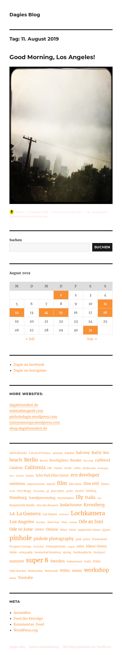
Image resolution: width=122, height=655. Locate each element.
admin (20, 212)
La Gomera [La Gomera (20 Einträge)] (29, 513)
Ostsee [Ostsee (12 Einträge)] (52, 529)
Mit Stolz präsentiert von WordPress (87, 647)
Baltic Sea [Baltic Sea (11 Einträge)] (100, 452)
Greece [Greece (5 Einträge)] (79, 490)
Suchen (15, 240)
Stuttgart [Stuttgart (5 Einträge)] (99, 552)
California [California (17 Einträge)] (35, 467)
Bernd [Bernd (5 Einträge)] (44, 460)
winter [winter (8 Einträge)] (77, 571)
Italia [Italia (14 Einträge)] (90, 497)
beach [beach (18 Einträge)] (15, 460)
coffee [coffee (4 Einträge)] (77, 468)
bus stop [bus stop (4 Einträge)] (88, 460)
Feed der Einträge (28, 618)
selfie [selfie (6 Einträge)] (80, 546)
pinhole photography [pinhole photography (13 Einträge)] (54, 538)
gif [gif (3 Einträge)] (47, 491)
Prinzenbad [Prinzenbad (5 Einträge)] (99, 539)
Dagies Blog (24, 15)
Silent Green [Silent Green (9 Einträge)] (96, 546)
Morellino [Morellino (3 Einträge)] (40, 522)
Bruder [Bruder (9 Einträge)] (76, 460)
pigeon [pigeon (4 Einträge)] (106, 529)
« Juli (30, 339)
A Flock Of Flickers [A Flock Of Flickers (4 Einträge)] (40, 453)
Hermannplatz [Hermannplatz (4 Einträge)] (65, 498)
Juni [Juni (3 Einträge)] (99, 498)
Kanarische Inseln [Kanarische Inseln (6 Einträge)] (22, 505)
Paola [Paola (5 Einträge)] (72, 529)
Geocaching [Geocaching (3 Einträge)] (38, 491)
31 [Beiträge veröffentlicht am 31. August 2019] (90, 330)
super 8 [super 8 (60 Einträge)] (37, 560)
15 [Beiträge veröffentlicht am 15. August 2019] (61, 312)
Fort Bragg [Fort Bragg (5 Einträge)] (24, 490)
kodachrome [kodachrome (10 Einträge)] (71, 505)
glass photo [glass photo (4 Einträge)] (57, 490)
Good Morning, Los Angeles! (52, 57)
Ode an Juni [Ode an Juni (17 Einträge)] (91, 521)
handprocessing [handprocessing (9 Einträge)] (42, 498)
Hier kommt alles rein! (67, 212)
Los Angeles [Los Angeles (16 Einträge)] (21, 521)
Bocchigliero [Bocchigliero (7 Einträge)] (58, 460)
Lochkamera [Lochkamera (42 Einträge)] (88, 513)
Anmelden (22, 612)
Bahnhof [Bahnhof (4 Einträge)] (69, 453)
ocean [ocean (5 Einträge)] (73, 522)
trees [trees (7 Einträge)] (96, 561)
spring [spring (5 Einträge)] (67, 552)
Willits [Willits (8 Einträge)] (65, 571)
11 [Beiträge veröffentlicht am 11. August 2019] (105, 304)
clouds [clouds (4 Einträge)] (68, 468)
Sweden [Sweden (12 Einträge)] (57, 561)
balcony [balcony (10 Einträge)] (83, 453)
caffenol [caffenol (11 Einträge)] (102, 460)
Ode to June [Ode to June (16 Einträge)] (21, 529)
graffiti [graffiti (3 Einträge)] (69, 491)
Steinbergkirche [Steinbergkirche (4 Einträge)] (82, 552)
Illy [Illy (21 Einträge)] (79, 497)
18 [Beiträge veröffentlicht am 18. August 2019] (105, 312)
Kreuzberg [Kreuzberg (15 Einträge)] (94, 504)
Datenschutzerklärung (44, 647)
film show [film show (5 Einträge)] (75, 484)
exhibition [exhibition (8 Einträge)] (17, 484)
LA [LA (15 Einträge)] (12, 513)
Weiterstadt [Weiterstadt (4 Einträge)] (51, 571)
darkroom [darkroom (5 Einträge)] (89, 468)
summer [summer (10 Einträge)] (16, 561)
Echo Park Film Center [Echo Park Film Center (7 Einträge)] (52, 475)
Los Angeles (99, 212)
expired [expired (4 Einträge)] (50, 484)
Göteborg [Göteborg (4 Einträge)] (91, 490)
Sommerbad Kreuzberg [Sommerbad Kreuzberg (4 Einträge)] (47, 552)
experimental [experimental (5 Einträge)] (35, 484)
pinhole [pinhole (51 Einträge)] (20, 538)
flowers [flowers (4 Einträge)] (105, 484)
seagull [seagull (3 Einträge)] (71, 546)
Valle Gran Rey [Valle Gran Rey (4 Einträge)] (17, 571)
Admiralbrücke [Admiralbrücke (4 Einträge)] (18, 453)
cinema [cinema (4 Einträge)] (58, 468)
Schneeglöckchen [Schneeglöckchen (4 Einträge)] (56, 546)
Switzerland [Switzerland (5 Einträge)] (74, 561)
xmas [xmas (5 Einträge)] (12, 578)
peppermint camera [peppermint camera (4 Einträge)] (89, 529)
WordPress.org (26, 630)
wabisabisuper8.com (26, 411)
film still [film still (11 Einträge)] (91, 483)
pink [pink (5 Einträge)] (78, 539)
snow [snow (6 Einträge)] (13, 552)
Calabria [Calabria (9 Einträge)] (16, 468)
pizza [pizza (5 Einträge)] (86, 539)
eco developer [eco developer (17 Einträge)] (85, 475)
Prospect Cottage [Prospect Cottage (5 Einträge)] (20, 546)
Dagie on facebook (29, 364)
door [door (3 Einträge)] (11, 476)
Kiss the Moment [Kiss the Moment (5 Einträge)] (47, 505)
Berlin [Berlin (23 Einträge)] (31, 460)
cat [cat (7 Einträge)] (49, 468)
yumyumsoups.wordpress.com (34, 422)
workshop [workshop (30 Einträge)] (96, 570)
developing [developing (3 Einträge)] (102, 468)
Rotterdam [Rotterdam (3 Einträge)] (38, 546)
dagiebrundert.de (23, 405)
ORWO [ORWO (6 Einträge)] (39, 529)
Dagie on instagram (30, 370)
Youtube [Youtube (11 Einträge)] (25, 577)
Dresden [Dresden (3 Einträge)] (20, 476)
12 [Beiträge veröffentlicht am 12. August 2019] (17, 312)
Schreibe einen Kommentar (28, 216)
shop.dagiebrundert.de (28, 428)
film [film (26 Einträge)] (62, 483)
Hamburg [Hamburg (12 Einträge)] (18, 497)
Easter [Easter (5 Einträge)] (30, 475)
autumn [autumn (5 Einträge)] (58, 453)
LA (88, 212)
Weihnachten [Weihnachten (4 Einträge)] (35, 571)
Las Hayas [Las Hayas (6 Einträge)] (50, 514)
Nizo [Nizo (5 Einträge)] (64, 522)
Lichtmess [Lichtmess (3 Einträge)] (64, 514)
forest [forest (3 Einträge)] (12, 491)
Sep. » (92, 339)
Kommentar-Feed (29, 624)
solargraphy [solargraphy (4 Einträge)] (25, 552)
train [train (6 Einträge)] (87, 561)
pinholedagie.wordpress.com (33, 416)
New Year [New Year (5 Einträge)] (53, 522)
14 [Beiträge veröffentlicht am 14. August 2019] (46, 312)
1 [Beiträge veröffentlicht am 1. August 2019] (61, 295)
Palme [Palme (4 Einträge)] (63, 529)
